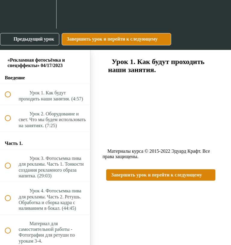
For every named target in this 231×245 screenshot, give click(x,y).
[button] (11, 14)
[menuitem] (45, 14)
